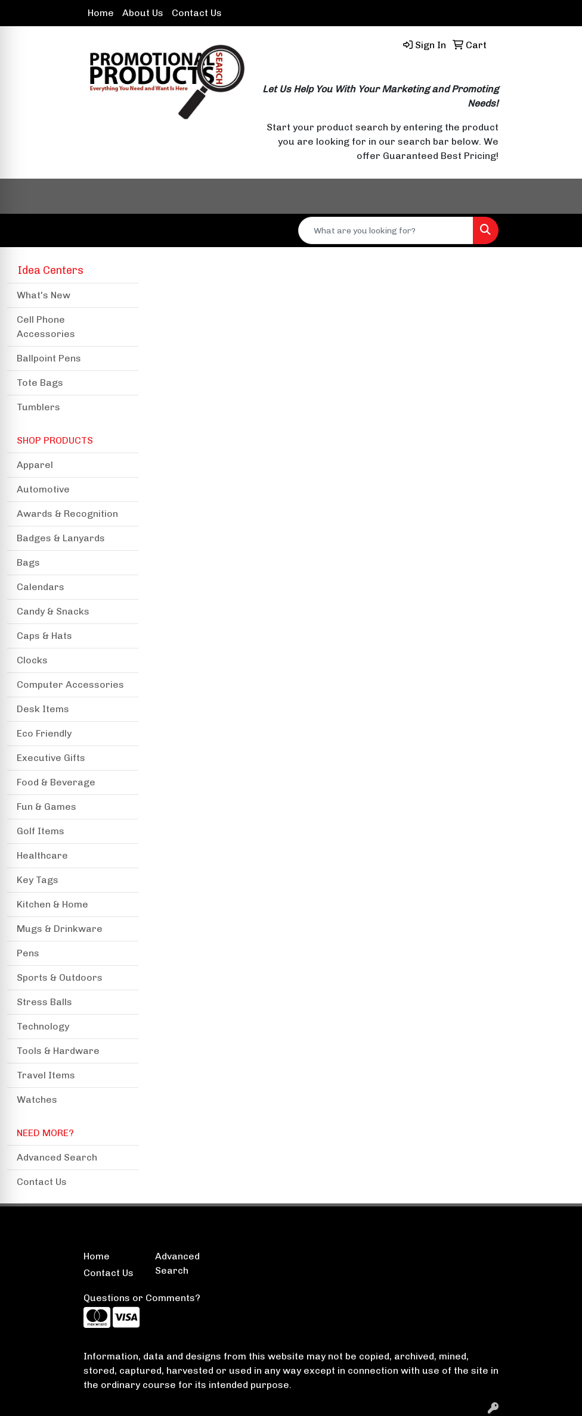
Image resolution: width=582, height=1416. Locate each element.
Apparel (35, 464)
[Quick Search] (385, 230)
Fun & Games (46, 806)
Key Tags (37, 879)
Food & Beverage (56, 782)
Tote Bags (40, 382)
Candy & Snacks (53, 611)
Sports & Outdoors (60, 977)
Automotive (43, 489)
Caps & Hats (44, 635)
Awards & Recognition (67, 513)
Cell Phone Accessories (46, 326)
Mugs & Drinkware (60, 928)
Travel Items (46, 1075)
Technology (43, 1026)
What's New (43, 295)
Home (101, 12)
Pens (28, 953)
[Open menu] (558, 196)
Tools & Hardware (58, 1050)
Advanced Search (57, 1157)
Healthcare (42, 855)
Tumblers (38, 407)
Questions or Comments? (141, 1297)
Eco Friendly (44, 733)
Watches (37, 1099)
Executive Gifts (51, 757)
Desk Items (43, 709)
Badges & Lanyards (61, 538)
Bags (28, 562)
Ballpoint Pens (49, 358)
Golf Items (40, 831)
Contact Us (197, 12)
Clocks (32, 660)
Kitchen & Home (52, 904)
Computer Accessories (70, 684)
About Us (142, 12)
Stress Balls (44, 1002)
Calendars (40, 586)
